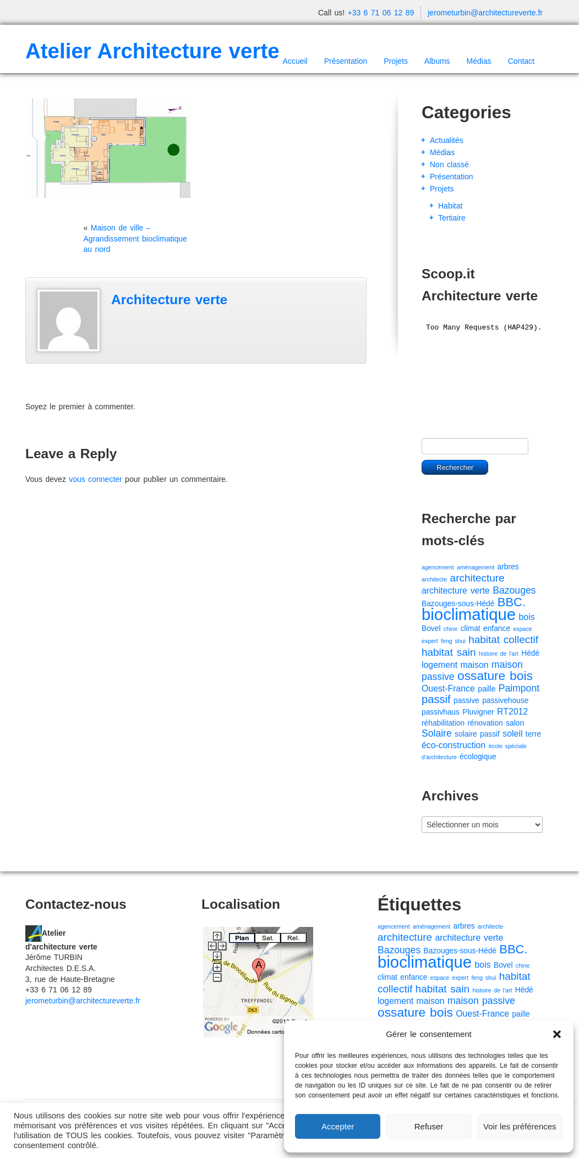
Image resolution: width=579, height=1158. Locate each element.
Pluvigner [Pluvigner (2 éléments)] (478, 712)
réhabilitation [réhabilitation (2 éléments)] (443, 723)
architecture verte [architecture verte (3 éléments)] (456, 590)
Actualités (446, 140)
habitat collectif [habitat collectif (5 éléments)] (503, 639)
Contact (521, 61)
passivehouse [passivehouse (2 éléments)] (505, 700)
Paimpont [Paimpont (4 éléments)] (519, 688)
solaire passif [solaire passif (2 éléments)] (477, 734)
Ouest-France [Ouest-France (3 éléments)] (448, 688)
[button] (556, 1034)
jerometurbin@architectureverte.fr (485, 12)
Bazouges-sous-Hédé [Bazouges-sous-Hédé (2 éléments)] (458, 604)
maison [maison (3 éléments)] (475, 664)
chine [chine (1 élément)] (450, 628)
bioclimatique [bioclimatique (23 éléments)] (469, 614)
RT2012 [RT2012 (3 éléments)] (512, 711)
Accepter (337, 1126)
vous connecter (95, 479)
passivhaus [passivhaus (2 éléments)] (441, 712)
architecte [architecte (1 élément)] (434, 579)
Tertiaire (452, 217)
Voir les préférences (519, 1126)
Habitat (450, 205)
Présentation (346, 61)
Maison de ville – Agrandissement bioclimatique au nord (135, 238)
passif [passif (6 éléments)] (436, 699)
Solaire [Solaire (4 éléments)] (437, 733)
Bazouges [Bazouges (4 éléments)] (514, 590)
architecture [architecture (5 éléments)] (477, 578)
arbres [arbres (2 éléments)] (508, 567)
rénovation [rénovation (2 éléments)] (484, 723)
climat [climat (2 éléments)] (470, 628)
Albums (437, 61)
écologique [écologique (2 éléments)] (478, 757)
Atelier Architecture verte (152, 51)
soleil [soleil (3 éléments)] (512, 733)
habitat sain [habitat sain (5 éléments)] (449, 652)
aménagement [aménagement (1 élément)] (475, 567)
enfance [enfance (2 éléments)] (496, 628)
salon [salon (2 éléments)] (515, 723)
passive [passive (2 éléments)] (466, 700)
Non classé (449, 164)
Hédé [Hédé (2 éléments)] (530, 653)
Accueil (295, 61)
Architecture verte (169, 299)
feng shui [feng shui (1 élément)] (453, 641)
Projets (396, 61)
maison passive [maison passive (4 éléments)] (481, 1000)
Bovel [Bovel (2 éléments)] (431, 628)
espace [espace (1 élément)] (522, 628)
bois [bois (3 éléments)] (527, 617)
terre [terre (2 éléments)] (533, 734)
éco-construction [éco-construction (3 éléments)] (453, 745)
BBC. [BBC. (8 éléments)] (512, 602)
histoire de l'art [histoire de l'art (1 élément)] (498, 653)
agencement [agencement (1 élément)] (438, 567)
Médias (479, 61)
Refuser (429, 1126)
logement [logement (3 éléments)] (439, 664)
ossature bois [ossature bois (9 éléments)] (495, 675)
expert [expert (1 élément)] (430, 641)
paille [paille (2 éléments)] (486, 689)
